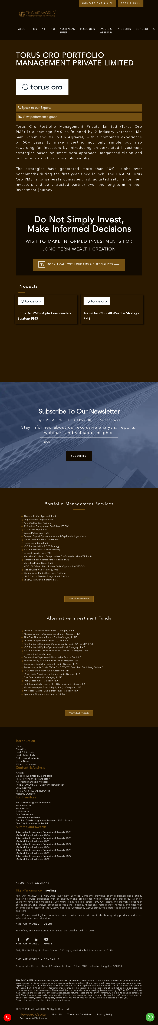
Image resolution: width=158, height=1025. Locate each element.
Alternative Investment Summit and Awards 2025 (43, 837)
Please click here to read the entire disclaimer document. (44, 1000)
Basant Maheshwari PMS (36, 533)
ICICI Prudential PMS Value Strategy (42, 549)
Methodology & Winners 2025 (33, 840)
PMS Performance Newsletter (33, 778)
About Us (21, 748)
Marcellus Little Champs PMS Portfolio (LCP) (46, 559)
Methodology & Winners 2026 (33, 834)
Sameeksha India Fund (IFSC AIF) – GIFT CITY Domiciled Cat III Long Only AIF (63, 667)
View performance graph (37, 116)
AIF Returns (22, 810)
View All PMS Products (79, 598)
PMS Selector (23, 804)
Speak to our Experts (34, 107)
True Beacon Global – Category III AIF (43, 677)
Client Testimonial (26, 763)
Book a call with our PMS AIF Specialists (79, 264)
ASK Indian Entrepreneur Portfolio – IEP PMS (47, 526)
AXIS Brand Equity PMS (36, 529)
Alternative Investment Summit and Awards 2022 (43, 855)
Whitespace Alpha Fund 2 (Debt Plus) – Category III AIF (52, 690)
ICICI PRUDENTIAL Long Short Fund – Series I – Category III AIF (56, 650)
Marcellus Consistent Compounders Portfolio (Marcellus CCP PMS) (57, 556)
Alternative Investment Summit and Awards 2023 (43, 849)
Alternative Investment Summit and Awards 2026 (43, 831)
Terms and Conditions (79, 1013)
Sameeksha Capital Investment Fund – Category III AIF (51, 664)
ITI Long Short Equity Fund (37, 654)
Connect (142, 29)
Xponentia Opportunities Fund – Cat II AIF (45, 694)
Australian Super (67, 31)
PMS (34, 29)
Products (124, 29)
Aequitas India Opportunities (38, 519)
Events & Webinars (106, 31)
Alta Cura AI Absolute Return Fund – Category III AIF (50, 637)
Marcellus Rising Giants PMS (38, 563)
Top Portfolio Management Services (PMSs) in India (44, 819)
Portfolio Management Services (33, 801)
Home (19, 745)
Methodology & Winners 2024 (33, 846)
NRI (53, 29)
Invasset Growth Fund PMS (37, 553)
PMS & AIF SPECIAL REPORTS (33, 790)
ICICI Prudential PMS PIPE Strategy (41, 546)
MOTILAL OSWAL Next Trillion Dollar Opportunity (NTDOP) (54, 566)
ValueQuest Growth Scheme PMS (41, 579)
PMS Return (22, 807)
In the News (23, 760)
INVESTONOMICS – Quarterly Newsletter (40, 784)
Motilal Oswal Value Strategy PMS (41, 569)
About (22, 29)
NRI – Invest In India (27, 757)
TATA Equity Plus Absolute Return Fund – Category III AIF (53, 674)
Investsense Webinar (28, 816)
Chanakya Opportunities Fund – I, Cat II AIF (46, 640)
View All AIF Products (79, 713)
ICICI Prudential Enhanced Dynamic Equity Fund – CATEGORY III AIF (58, 644)
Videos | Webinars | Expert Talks (34, 775)
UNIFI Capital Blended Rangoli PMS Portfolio (47, 576)
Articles (20, 772)
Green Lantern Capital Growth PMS (42, 539)
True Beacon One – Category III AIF (42, 680)
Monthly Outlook (25, 793)
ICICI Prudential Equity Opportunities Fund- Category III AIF (54, 647)
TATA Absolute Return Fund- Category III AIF (46, 670)
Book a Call (130, 3)
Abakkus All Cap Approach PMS (40, 516)
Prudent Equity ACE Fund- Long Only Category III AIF (51, 660)
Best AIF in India (25, 751)
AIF (44, 29)
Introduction (25, 740)
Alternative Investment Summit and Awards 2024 (43, 843)
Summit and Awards (31, 826)
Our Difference (24, 813)
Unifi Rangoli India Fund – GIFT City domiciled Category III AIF (55, 684)
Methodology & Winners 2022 (33, 858)
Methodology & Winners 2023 (33, 852)
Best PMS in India (25, 754)
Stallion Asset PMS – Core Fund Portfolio (44, 573)
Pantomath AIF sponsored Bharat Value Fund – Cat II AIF (52, 657)
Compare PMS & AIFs (97, 3)
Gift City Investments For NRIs (33, 822)
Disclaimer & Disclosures (33, 1017)
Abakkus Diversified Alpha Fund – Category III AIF (49, 630)
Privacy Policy (104, 1013)
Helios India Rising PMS (36, 543)
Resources (87, 29)
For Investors (26, 797)
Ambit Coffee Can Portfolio (37, 523)
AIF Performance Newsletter (32, 781)
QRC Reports (23, 787)
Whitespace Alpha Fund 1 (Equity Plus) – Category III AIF (52, 687)
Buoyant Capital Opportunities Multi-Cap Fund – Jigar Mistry (55, 536)
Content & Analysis (30, 767)
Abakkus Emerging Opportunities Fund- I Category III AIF (53, 634)
